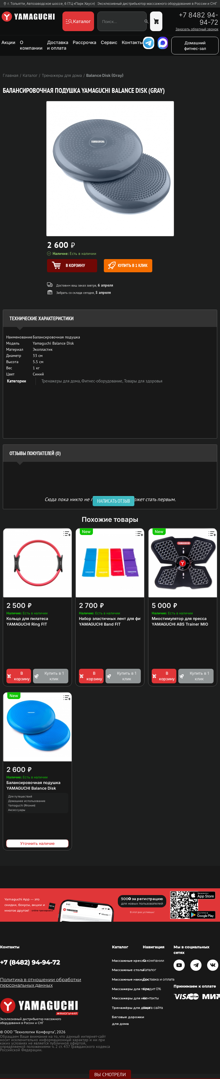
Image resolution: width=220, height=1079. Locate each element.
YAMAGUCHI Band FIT (100, 624)
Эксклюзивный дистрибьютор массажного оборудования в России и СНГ (157, 4)
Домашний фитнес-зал (195, 45)
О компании (31, 45)
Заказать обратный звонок (196, 29)
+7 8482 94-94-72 (198, 18)
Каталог (149, 970)
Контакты (132, 42)
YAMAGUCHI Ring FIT (26, 624)
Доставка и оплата (57, 45)
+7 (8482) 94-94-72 (30, 962)
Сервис (109, 42)
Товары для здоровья (143, 381)
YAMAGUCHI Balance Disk (31, 788)
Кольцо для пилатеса (27, 618)
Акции (8, 42)
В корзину (18, 676)
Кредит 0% (152, 989)
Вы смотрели (110, 1074)
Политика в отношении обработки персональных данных (40, 982)
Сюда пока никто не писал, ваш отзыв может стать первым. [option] (110, 499)
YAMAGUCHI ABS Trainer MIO (180, 624)
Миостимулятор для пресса (179, 618)
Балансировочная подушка (33, 782)
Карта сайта (153, 1008)
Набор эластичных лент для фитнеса (115, 618)
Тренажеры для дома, (61, 381)
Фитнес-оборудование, (102, 381)
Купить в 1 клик (128, 265)
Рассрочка (84, 42)
